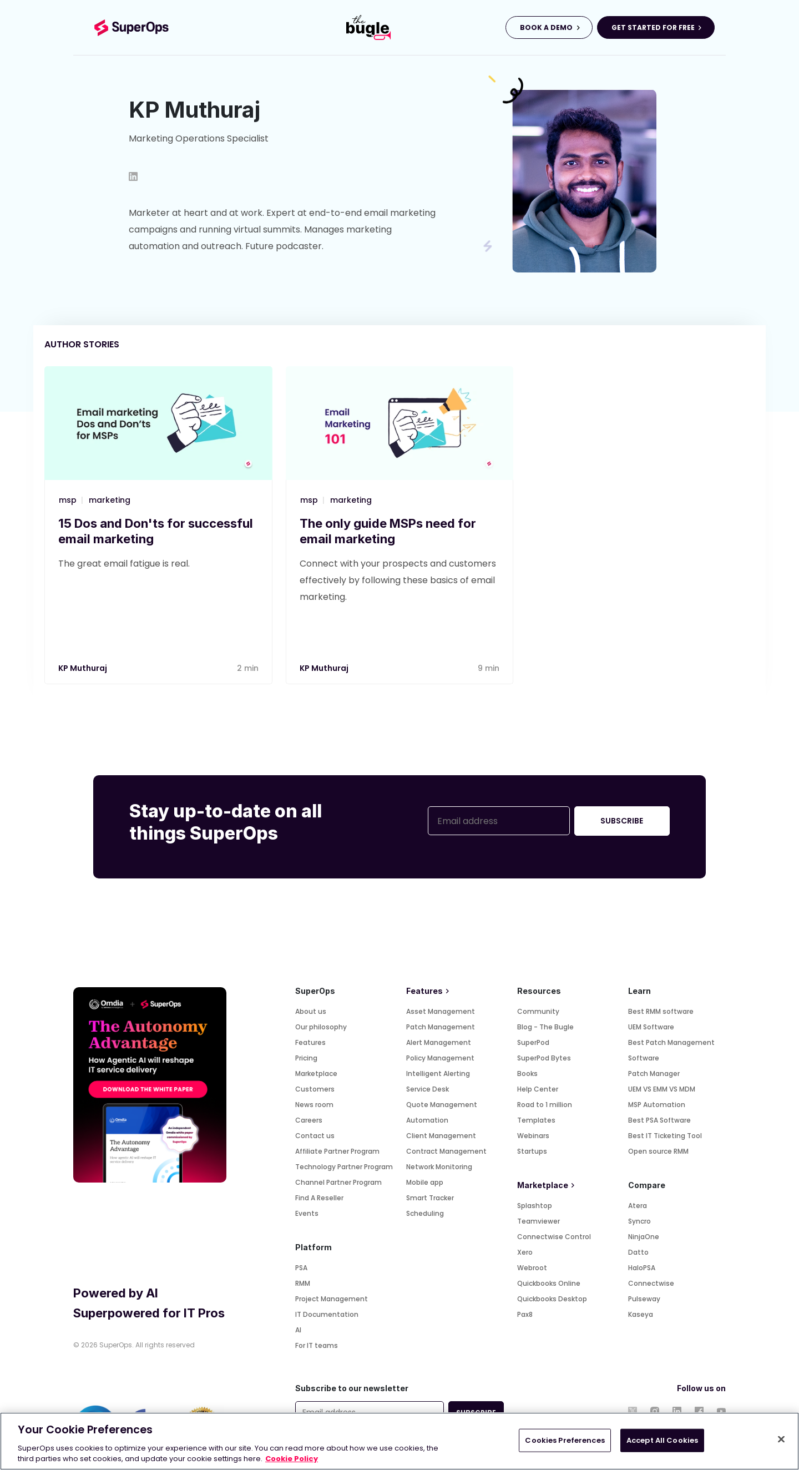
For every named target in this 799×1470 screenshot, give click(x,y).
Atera (637, 1205)
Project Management (331, 1299)
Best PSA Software (659, 1120)
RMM (302, 1283)
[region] (399, 1441)
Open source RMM (658, 1151)
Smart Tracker (430, 1198)
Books (527, 1073)
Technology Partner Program (344, 1166)
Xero (525, 1252)
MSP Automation (656, 1104)
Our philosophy (321, 1027)
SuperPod (533, 1042)
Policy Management (440, 1058)
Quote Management (441, 1104)
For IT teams (316, 1345)
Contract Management (446, 1151)
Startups (532, 1151)
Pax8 (525, 1314)
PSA (301, 1267)
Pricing (306, 1058)
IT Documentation (326, 1314)
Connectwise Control (554, 1236)
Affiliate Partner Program (337, 1151)
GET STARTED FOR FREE (653, 27)
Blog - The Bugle (545, 1027)
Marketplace (316, 1073)
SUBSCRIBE (621, 820)
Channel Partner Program (338, 1182)
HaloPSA (641, 1267)
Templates (536, 1120)
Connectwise (651, 1283)
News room (314, 1104)
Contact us (315, 1135)
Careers (308, 1120)
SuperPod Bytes (544, 1058)
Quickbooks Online (548, 1283)
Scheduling (425, 1213)
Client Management (441, 1135)
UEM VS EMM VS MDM (661, 1089)
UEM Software (651, 1027)
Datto (638, 1252)
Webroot (532, 1267)
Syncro (639, 1221)
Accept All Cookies (662, 1440)
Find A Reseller (319, 1198)
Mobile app (424, 1182)
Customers (315, 1089)
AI (298, 1330)
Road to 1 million (544, 1104)
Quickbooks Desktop (552, 1299)
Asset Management (440, 1011)
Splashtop (534, 1205)
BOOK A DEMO (546, 27)
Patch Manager (654, 1073)
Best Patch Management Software (671, 1050)
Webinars (533, 1135)
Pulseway (644, 1299)
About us (310, 1011)
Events (306, 1213)
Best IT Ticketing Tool (665, 1135)
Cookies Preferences (564, 1440)
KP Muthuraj (82, 668)
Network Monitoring (439, 1166)
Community (538, 1011)
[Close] (781, 1439)
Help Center (537, 1089)
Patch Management (440, 1027)
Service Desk (427, 1089)
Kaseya (640, 1314)
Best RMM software (661, 1011)
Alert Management (438, 1042)
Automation (427, 1120)
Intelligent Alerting (438, 1073)
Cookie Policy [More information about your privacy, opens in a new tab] (291, 1458)
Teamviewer (538, 1221)
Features (310, 1042)
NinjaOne (643, 1236)
